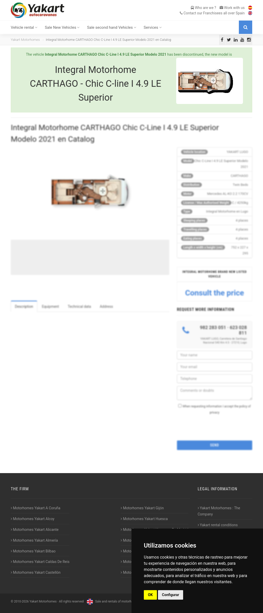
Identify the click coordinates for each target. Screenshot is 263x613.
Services (153, 27)
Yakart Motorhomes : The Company (219, 511)
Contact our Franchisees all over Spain (212, 13)
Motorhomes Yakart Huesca (144, 519)
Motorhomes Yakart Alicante (35, 530)
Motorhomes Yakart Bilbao (33, 551)
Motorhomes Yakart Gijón (142, 508)
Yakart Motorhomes (25, 40)
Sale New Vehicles (62, 27)
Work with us (232, 8)
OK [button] (150, 595)
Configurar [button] (170, 595)
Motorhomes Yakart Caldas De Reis (40, 562)
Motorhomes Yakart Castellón (36, 572)
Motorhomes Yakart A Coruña (35, 508)
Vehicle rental (24, 27)
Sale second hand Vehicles (111, 27)
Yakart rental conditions (218, 525)
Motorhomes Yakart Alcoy (32, 519)
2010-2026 (21, 601)
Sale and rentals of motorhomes (112, 601)
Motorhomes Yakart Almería (34, 540)
